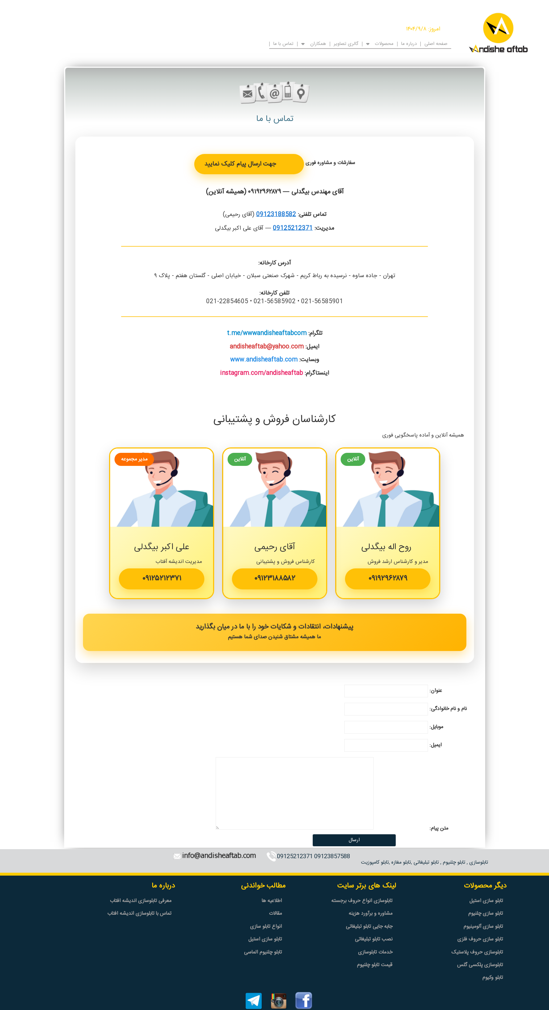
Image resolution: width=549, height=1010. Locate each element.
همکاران (318, 43)
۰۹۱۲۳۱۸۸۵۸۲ (274, 578)
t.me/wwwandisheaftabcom (267, 333)
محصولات (384, 43)
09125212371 (293, 228)
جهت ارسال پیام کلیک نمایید (240, 164)
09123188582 (276, 215)
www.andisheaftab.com (264, 360)
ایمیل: (435, 745)
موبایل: (436, 727)
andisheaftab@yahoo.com (267, 347)
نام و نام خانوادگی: (448, 709)
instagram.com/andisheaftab (261, 373)
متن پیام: (438, 828)
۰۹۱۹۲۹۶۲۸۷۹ (264, 192)
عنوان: (435, 690)
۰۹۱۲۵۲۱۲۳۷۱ (161, 578)
